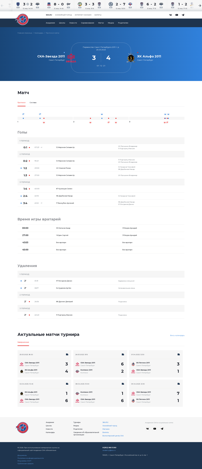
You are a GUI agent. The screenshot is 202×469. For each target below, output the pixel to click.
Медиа (111, 23)
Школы (62, 23)
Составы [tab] (33, 103)
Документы (22, 455)
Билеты (98, 15)
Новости (73, 23)
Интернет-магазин (83, 15)
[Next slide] (194, 5)
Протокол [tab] (22, 103)
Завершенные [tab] (23, 342)
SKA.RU (105, 422)
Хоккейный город (63, 15)
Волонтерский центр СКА (113, 436)
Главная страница (25, 33)
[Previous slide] (7, 5)
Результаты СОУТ (24, 461)
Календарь (39, 33)
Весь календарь (177, 335)
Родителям (123, 23)
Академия (50, 23)
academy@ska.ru (109, 450)
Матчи (101, 23)
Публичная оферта (25, 463)
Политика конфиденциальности (31, 458)
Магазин (106, 429)
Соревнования (87, 23)
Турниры (77, 422)
